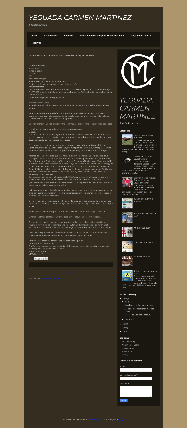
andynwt (95, 419)
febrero (128, 319)
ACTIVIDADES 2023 (142, 256)
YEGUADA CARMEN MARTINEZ (80, 17)
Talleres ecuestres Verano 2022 (145, 272)
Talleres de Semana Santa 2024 (145, 214)
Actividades (50, 35)
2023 (125, 324)
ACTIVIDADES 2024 (142, 228)
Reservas (36, 43)
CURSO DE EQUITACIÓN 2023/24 (144, 200)
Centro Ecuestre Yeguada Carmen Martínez (145, 178)
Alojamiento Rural (141, 35)
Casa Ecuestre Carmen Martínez (144, 136)
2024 (125, 298)
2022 (125, 327)
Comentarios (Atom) (50, 278)
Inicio (34, 35)
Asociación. (127, 348)
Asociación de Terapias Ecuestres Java (102, 35)
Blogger (121, 419)
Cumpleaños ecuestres (144, 242)
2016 (125, 331)
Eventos (68, 35)
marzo (128, 301)
